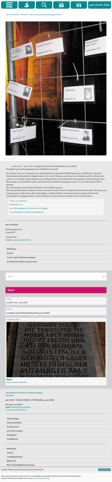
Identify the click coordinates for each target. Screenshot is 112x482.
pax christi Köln (12, 14)
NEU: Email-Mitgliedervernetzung (20, 465)
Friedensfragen (13, 418)
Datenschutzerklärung (41, 478)
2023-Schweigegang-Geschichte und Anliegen (28, 208)
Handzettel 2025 (16, 204)
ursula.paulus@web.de (21, 240)
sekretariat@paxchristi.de (20, 407)
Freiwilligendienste (14, 457)
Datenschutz (21, 410)
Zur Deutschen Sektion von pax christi (22, 261)
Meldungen (11, 249)
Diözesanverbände (14, 422)
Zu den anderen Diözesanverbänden (21, 257)
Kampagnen (12, 435)
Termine (24, 14)
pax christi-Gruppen (15, 431)
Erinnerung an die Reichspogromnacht (46, 14)
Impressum (10, 410)
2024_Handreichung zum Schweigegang (26, 212)
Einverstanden (104, 470)
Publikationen (12, 439)
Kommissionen (13, 427)
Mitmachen (11, 461)
